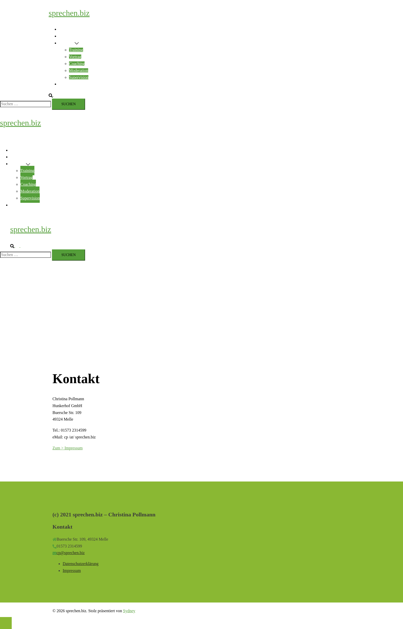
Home (64, 29)
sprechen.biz (69, 13)
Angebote (67, 43)
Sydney (129, 611)
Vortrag (75, 57)
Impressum (72, 570)
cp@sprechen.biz (71, 553)
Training (76, 50)
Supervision (78, 77)
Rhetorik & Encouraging (79, 36)
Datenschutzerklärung (80, 563)
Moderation (78, 70)
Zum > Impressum (67, 448)
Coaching (77, 63)
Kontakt (65, 84)
